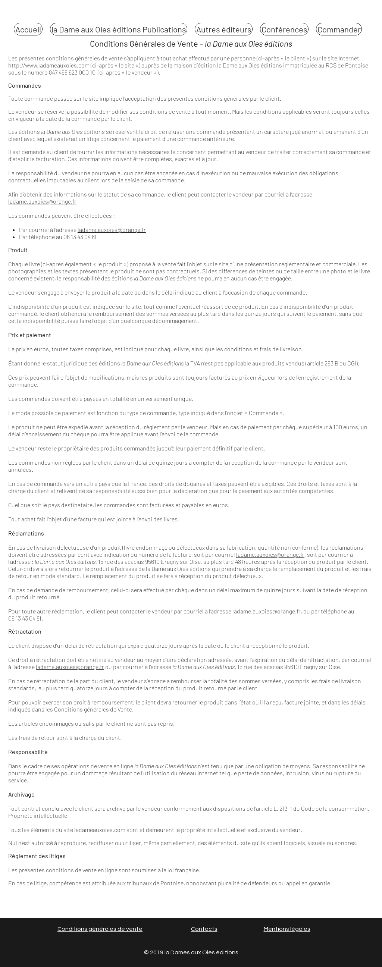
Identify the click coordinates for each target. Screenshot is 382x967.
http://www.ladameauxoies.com (49, 65)
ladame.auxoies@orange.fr (42, 201)
